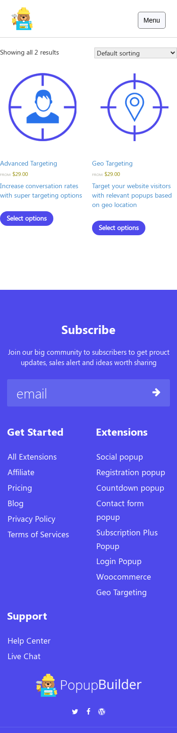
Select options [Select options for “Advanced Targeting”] (27, 218)
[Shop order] (135, 53)
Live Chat (24, 656)
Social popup (119, 456)
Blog (16, 503)
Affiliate (21, 472)
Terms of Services (38, 534)
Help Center (29, 640)
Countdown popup (130, 487)
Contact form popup (120, 510)
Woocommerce (123, 576)
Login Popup (119, 561)
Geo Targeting (121, 592)
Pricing (20, 487)
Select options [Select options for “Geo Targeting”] (119, 227)
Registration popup (130, 472)
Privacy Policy (31, 518)
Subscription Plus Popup (127, 539)
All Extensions (32, 456)
